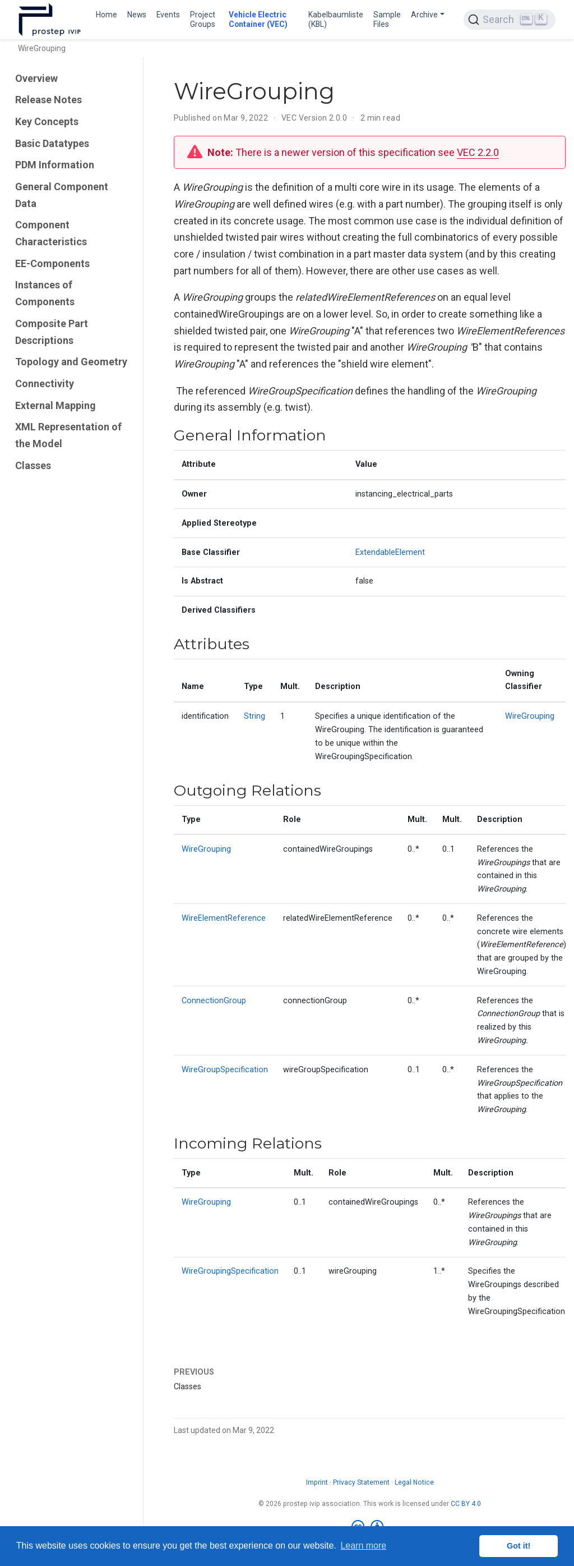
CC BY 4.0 (466, 1504)
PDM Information (54, 165)
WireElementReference (224, 918)
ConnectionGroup (214, 1000)
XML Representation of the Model (68, 435)
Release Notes (48, 99)
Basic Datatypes (52, 143)
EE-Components (52, 263)
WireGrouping (529, 716)
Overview (36, 78)
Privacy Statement (361, 1482)
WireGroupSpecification (225, 1069)
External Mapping (55, 405)
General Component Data (61, 195)
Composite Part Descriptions (51, 332)
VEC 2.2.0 (478, 152)
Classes (33, 465)
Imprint (317, 1482)
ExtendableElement (390, 552)
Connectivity (44, 383)
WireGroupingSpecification (230, 1271)
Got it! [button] (518, 1545)
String (254, 716)
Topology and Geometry (71, 362)
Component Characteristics (51, 233)
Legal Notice (414, 1482)
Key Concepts (46, 121)
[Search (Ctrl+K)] (510, 20)
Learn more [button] (363, 1545)
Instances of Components (45, 293)
